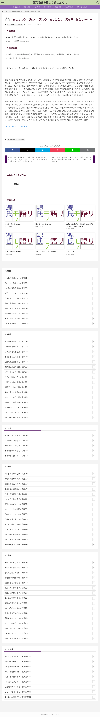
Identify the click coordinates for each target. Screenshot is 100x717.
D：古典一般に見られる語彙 (14, 24)
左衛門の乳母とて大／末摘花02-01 (50, 661)
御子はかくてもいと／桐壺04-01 (50, 293)
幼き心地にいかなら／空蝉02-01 (50, 440)
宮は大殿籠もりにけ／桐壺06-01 (50, 303)
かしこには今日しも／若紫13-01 (50, 623)
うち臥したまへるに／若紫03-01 (50, 572)
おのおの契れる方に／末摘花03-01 (50, 666)
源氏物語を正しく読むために (50, 2)
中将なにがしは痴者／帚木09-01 (50, 382)
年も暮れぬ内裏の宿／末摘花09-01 (50, 697)
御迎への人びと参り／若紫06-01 (50, 587)
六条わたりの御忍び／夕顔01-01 (50, 473)
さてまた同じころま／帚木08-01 (50, 377)
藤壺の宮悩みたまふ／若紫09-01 (50, 603)
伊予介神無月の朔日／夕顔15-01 (50, 544)
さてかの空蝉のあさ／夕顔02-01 (50, 478)
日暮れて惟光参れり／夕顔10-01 (50, 519)
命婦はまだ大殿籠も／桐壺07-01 (50, 308)
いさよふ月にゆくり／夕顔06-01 (50, 499)
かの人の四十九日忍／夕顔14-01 (50, 539)
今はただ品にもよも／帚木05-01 (50, 361)
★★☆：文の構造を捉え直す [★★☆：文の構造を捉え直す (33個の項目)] (42, 37)
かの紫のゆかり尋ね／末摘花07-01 (50, 686)
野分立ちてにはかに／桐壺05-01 (50, 298)
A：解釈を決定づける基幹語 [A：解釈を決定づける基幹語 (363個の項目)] (17, 54)
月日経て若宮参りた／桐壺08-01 (50, 313)
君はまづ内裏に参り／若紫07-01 (50, 593)
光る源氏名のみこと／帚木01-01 (50, 341)
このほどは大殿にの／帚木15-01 (50, 412)
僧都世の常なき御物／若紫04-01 (50, 577)
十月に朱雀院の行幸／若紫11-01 (50, 613)
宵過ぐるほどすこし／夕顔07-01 (50, 504)
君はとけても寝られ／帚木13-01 (50, 402)
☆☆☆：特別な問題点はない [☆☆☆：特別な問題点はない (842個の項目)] (17, 41)
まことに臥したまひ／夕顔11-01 (50, 524)
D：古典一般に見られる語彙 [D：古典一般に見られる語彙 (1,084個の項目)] (17, 58)
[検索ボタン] (97, 2)
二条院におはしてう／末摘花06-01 (50, 681)
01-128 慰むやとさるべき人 (16, 126)
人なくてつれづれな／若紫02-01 (50, 567)
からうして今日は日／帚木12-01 (50, 397)
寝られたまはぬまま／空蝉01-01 (50, 435)
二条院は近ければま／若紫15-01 (50, 633)
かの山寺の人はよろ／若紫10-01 (50, 608)
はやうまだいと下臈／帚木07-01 (50, 372)
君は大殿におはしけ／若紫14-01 (50, 628)
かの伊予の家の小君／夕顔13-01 (50, 534)
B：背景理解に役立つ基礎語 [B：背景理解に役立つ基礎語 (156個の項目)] (42, 54)
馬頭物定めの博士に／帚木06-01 (50, 366)
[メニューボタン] (2, 2)
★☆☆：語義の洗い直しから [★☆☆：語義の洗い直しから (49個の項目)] (67, 37)
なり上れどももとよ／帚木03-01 (50, 351)
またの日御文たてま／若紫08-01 (50, 598)
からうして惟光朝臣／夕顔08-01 (50, 509)
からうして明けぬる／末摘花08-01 (50, 691)
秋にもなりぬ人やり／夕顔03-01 (50, 483)
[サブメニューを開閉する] (93, 278)
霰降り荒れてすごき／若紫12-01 (50, 618)
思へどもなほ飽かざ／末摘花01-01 (50, 656)
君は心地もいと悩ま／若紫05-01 (50, 582)
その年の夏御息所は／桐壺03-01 (50, 288)
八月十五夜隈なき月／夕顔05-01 (50, 494)
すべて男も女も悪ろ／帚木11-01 (50, 392)
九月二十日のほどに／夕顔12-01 (50, 529)
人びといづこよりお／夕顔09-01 (50, 514)
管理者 (16, 184)
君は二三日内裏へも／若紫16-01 (50, 638)
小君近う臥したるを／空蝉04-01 (50, 450)
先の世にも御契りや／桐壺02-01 (50, 283)
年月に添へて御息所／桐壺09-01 (50, 318)
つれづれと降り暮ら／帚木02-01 (50, 346)
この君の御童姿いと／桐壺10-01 (50, 323)
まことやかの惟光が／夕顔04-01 (50, 489)
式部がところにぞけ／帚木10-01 (50, 387)
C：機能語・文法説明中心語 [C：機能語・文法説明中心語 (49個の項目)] (68, 54)
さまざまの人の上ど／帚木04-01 (50, 356)
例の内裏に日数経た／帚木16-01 (50, 417)
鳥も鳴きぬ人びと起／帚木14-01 (50, 407)
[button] (12, 150)
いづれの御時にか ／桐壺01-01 (50, 278)
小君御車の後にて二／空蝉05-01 (50, 455)
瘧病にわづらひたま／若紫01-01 (50, 562)
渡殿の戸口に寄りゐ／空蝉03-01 (50, 445)
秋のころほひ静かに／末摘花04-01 (50, 671)
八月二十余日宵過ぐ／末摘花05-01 (50, 676)
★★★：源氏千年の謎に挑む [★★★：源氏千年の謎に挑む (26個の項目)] (17, 37)
